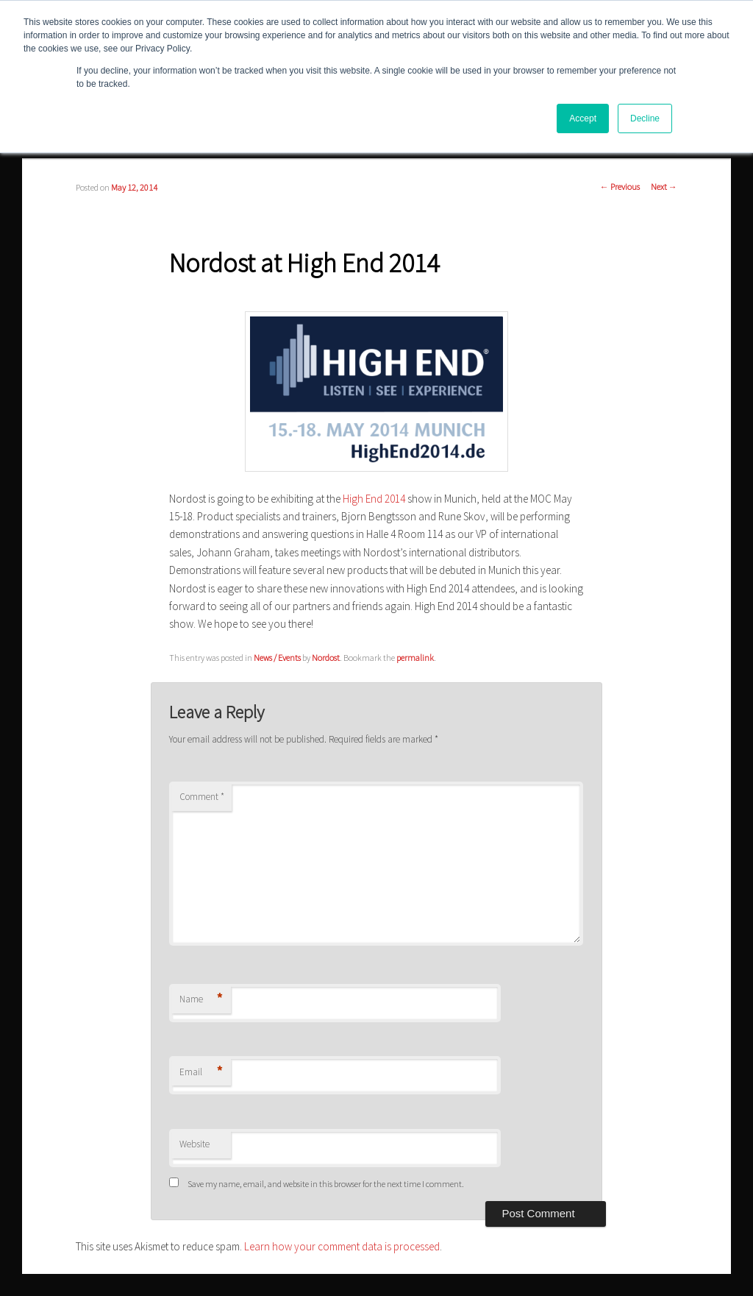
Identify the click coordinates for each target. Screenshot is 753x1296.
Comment (201, 796)
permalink (415, 657)
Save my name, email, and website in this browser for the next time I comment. (326, 1183)
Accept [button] (582, 118)
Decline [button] (645, 118)
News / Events (277, 657)
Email (201, 1072)
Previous (620, 186)
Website (194, 1144)
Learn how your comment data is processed (342, 1246)
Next (664, 186)
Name (201, 999)
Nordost (326, 657)
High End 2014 (374, 499)
